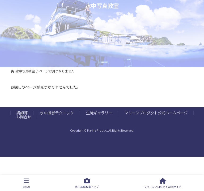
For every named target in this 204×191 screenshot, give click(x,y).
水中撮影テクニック (57, 112)
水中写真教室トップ (87, 183)
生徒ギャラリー (99, 112)
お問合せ (23, 116)
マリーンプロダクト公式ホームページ (156, 112)
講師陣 (22, 112)
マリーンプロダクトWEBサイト (162, 183)
